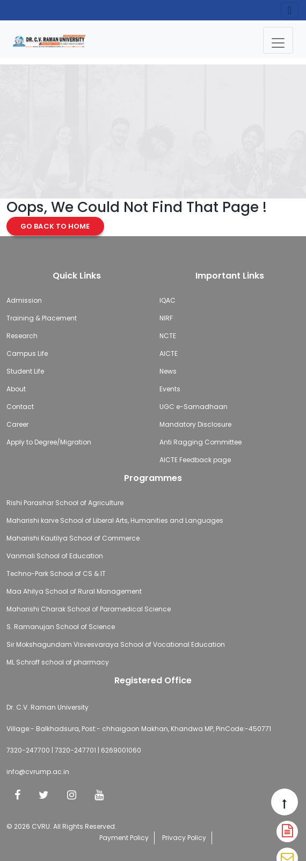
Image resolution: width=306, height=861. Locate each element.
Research (22, 335)
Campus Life (27, 353)
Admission (24, 300)
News (168, 371)
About (16, 388)
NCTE (167, 335)
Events (169, 388)
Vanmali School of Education (54, 555)
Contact (20, 406)
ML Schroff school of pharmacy (57, 662)
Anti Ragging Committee (200, 442)
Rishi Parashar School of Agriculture (64, 502)
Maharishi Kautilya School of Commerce (73, 538)
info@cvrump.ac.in (37, 771)
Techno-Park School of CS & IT (56, 573)
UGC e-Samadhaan (193, 406)
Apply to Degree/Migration (48, 442)
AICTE (168, 353)
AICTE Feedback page (195, 459)
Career (17, 424)
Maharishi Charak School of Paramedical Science (88, 609)
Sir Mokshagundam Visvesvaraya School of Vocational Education (115, 644)
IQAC (167, 300)
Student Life (25, 371)
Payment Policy (124, 837)
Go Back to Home (55, 226)
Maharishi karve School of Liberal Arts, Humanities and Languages (114, 520)
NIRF (166, 318)
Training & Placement (41, 318)
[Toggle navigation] (278, 40)
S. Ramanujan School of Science (60, 626)
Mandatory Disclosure (195, 424)
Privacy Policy (184, 837)
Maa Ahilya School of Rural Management (74, 591)
